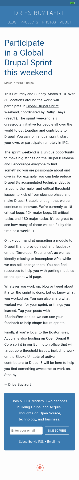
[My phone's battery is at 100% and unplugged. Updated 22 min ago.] (73, 3)
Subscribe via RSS (31, 442)
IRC (65, 142)
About (65, 22)
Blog (12, 22)
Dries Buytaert (39, 13)
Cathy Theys (55, 112)
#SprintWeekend (17, 317)
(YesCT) (10, 118)
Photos (49, 22)
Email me (53, 442)
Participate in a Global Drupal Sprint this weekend (28, 57)
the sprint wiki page (25, 277)
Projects (29, 22)
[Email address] (26, 430)
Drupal (30, 82)
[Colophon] (39, 470)
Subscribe (57, 430)
